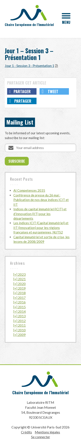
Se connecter (40, 437)
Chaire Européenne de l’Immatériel (40, 392)
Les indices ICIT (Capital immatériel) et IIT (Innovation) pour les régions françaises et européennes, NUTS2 (40, 227)
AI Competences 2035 (29, 190)
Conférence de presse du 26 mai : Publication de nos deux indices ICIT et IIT (41, 199)
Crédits (26, 432)
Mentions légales (47, 432)
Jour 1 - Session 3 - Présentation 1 (29, 65)
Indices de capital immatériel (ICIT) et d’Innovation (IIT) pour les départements (40, 213)
